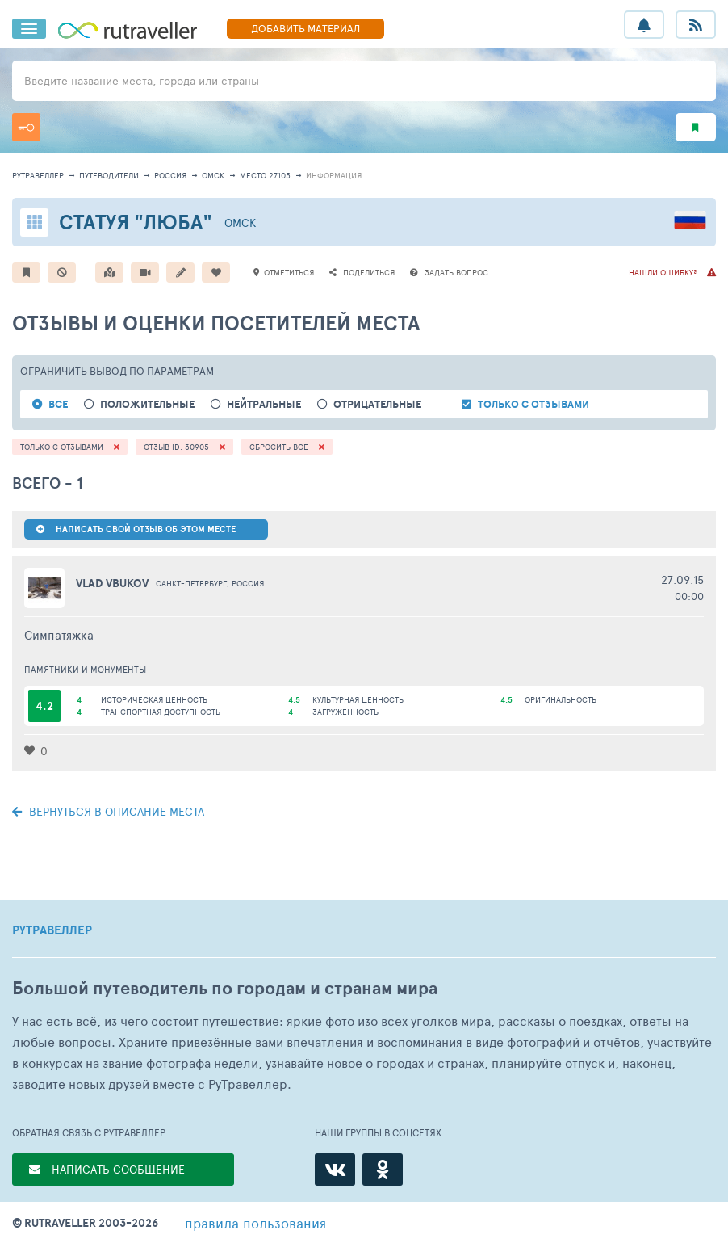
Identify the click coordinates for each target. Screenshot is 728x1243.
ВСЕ (58, 404)
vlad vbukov (112, 583)
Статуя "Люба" (135, 222)
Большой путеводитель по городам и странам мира (224, 988)
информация (334, 175)
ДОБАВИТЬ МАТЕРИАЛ (305, 28)
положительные (147, 404)
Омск (213, 175)
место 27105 (265, 175)
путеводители (109, 175)
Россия (170, 175)
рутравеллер (38, 175)
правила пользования (255, 1222)
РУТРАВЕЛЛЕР (52, 930)
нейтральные (264, 404)
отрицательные (377, 404)
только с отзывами (533, 404)
